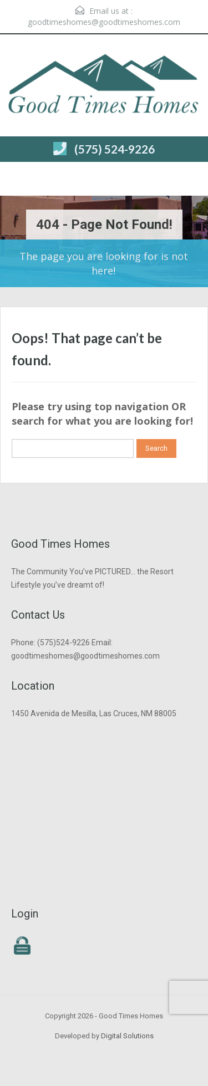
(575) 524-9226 (114, 149)
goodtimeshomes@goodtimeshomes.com (104, 22)
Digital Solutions (127, 1036)
